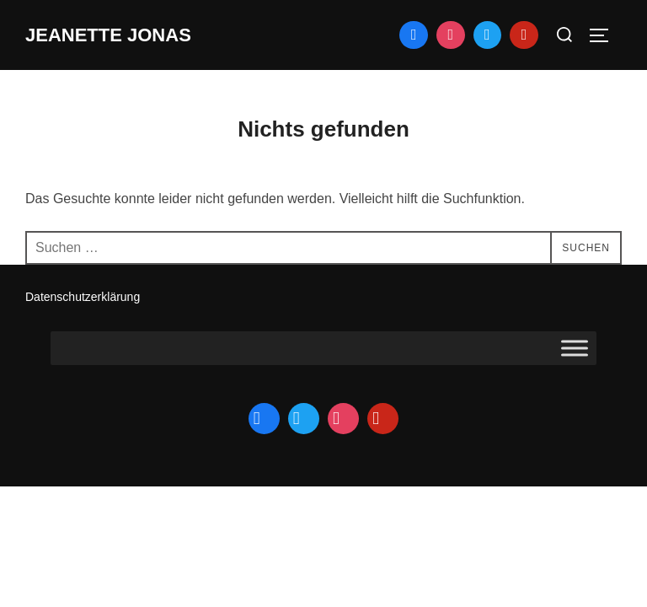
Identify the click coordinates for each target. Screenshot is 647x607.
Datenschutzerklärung (82, 297)
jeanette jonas (108, 35)
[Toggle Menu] (574, 349)
